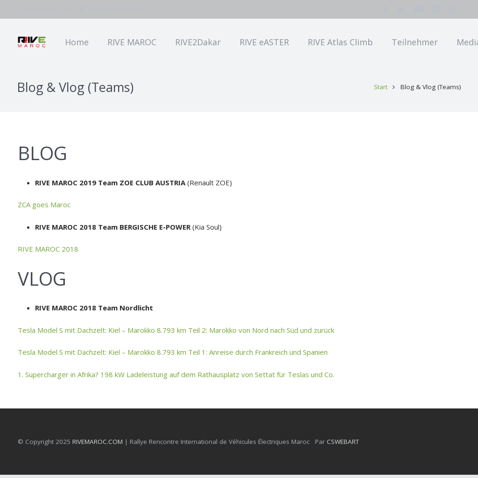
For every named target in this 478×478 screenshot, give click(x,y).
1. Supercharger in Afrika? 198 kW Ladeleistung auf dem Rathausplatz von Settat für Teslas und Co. (176, 377)
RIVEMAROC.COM (97, 444)
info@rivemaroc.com (118, 9)
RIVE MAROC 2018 (48, 252)
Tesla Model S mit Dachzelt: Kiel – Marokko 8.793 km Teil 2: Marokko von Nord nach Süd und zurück (176, 332)
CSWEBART (343, 444)
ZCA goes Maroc (44, 207)
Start (380, 90)
